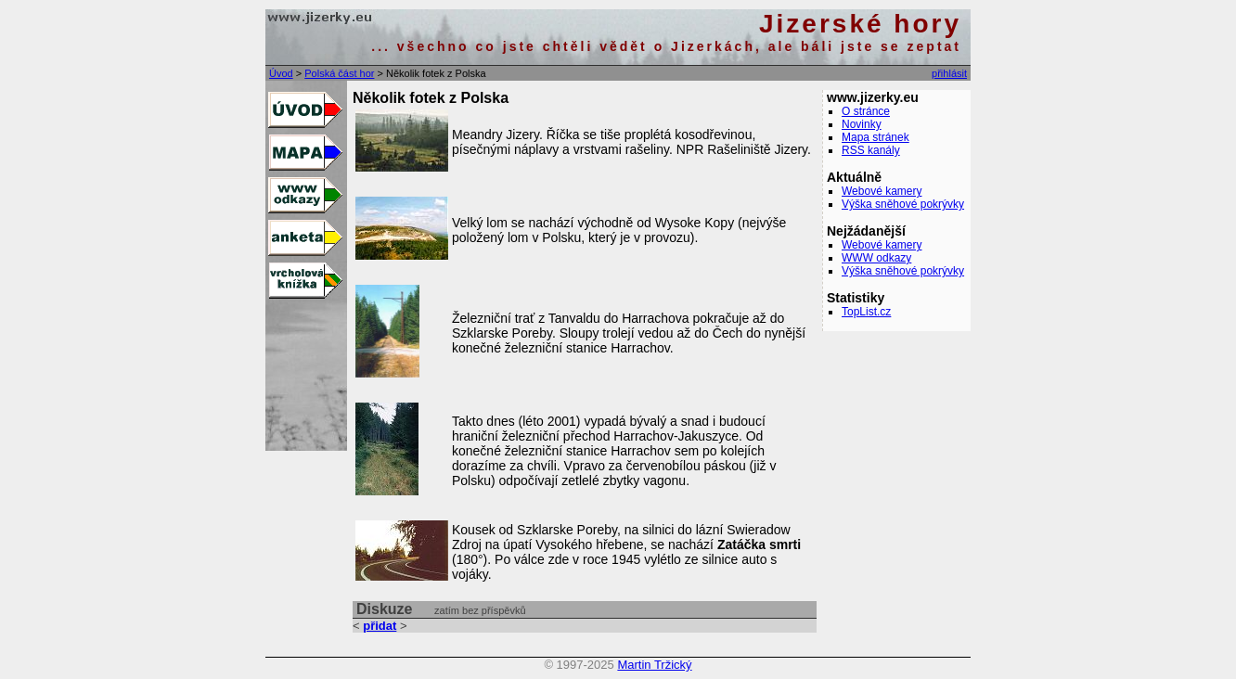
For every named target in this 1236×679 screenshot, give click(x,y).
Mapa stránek (875, 137)
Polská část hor (339, 73)
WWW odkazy (876, 257)
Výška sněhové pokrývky (903, 204)
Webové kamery (881, 191)
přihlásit (949, 73)
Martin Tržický (654, 665)
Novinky (862, 124)
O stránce (866, 111)
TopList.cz (866, 311)
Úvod (281, 73)
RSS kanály (871, 150)
